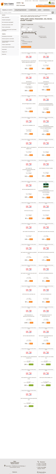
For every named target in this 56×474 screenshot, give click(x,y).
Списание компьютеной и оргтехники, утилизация (9, 29)
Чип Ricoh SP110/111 (28, 225)
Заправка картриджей (6, 19)
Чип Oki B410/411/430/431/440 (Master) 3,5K (29, 433)
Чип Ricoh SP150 (46, 225)
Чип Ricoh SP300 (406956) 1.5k (45, 409)
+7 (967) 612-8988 (41, 467)
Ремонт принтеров (5, 16)
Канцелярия (4, 48)
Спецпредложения (20, 9)
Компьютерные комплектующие (8, 46)
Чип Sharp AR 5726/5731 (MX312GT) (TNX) (28, 410)
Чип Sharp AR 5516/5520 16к (29, 248)
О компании (32, 9)
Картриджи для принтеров (7, 35)
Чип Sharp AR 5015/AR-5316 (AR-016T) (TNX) (29, 295)
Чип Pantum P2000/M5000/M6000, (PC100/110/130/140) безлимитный (46, 109)
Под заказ (31, 395)
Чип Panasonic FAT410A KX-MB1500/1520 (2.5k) (46, 341)
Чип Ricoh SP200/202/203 (46, 317)
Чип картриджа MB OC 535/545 (28, 108)
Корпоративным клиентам (43, 0)
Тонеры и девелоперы (6, 43)
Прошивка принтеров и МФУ (7, 24)
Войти (18, 5)
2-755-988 (49, 2)
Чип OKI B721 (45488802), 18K (29, 131)
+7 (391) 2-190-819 (41, 465)
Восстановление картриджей (7, 21)
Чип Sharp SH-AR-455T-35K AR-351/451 (46, 249)
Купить (31, 70)
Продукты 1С (4, 51)
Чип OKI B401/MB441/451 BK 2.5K (28, 201)
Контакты (47, 9)
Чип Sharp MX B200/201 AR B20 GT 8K (46, 155)
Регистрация (22, 5)
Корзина (19, 2)
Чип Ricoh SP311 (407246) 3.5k (28, 317)
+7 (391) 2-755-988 (41, 463)
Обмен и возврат (35, 0)
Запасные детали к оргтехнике (8, 38)
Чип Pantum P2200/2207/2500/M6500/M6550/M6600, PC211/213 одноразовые (46, 133)
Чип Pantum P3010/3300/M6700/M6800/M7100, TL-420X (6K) (28, 85)
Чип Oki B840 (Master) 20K (29, 363)
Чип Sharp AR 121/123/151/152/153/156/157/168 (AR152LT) (28, 180)
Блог (39, 9)
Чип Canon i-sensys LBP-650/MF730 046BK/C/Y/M (28, 156)
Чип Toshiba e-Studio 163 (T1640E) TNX (45, 387)
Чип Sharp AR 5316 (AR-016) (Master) (46, 272)
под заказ (28, 392)
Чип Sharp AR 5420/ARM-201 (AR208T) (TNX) (29, 272)
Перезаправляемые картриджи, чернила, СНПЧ (8, 41)
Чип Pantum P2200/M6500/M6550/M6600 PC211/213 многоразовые (46, 203)
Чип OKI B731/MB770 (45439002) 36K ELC (46, 62)
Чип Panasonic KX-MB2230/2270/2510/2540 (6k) (28, 341)
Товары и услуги (7, 9)
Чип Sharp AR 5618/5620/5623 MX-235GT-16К (46, 364)
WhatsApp (39, 468)
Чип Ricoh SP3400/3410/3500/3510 (46, 294)
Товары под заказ (52, 0)
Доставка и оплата (28, 0)
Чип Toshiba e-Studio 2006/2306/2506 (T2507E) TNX (29, 387)
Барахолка (4, 53)
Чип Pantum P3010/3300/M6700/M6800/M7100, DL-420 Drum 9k (46, 85)
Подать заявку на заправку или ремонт (45, 5)
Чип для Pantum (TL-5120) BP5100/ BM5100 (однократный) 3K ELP (28, 62)
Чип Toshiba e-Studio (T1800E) (46, 178)
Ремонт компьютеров (6, 26)
